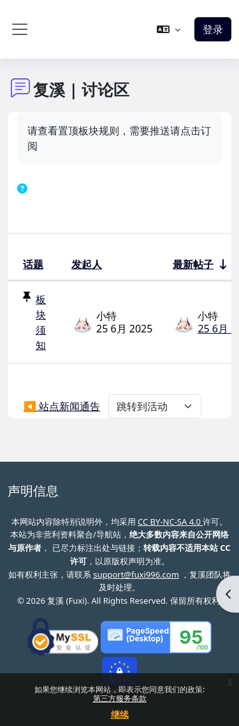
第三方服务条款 (120, 698)
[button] (168, 29)
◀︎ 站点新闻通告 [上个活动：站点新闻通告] (62, 406)
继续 (120, 714)
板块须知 (41, 322)
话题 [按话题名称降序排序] (33, 264)
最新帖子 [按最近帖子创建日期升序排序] (193, 264)
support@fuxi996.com (136, 574)
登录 (213, 29)
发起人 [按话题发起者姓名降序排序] (86, 264)
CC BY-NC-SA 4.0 (170, 521)
